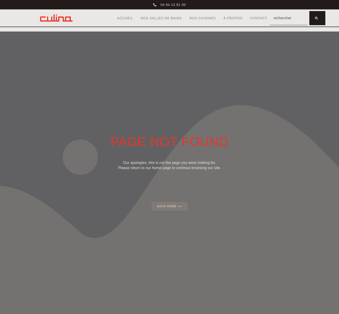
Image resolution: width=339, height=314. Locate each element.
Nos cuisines (203, 18)
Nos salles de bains (161, 18)
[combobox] (289, 18)
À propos (232, 18)
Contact (258, 18)
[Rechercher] (317, 18)
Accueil (125, 18)
